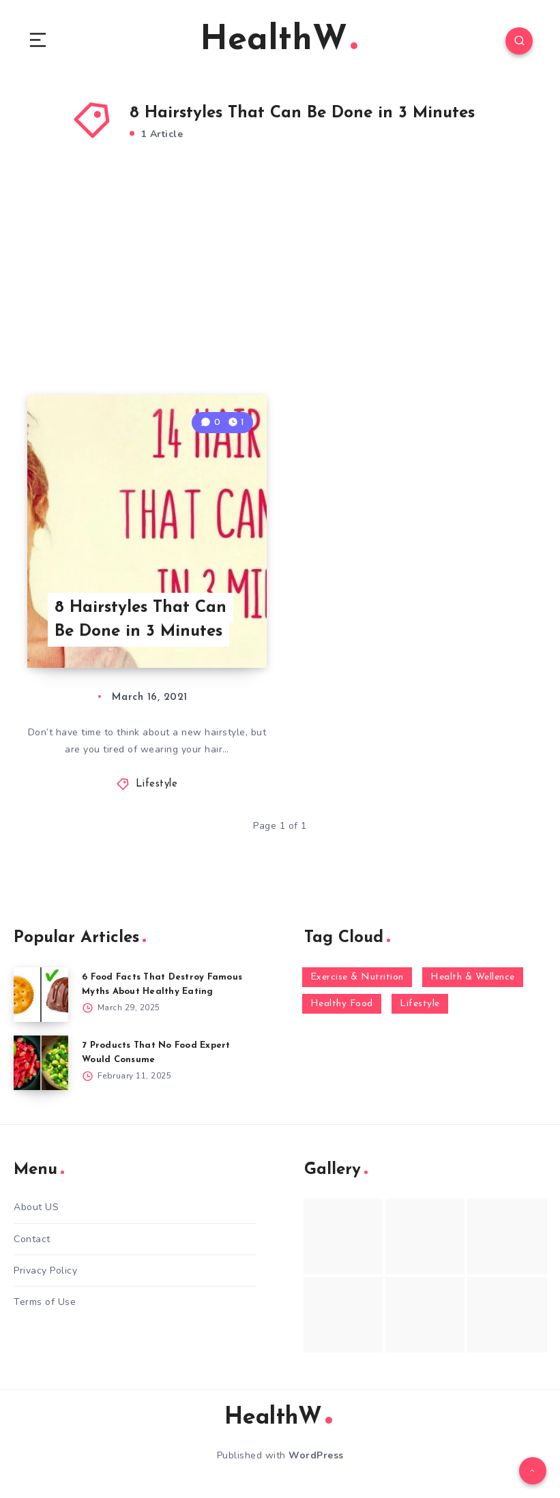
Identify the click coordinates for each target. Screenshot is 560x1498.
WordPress (316, 1455)
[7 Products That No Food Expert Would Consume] (41, 1063)
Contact (32, 1239)
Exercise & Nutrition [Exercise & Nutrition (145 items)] (357, 977)
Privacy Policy (45, 1270)
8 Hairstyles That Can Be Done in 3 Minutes (140, 620)
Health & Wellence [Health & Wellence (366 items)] (472, 977)
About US (36, 1207)
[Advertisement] (280, 285)
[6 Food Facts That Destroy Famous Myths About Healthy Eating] (41, 994)
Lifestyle (157, 784)
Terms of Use (45, 1301)
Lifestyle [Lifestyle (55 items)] (420, 1004)
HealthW (278, 40)
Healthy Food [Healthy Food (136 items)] (341, 1004)
